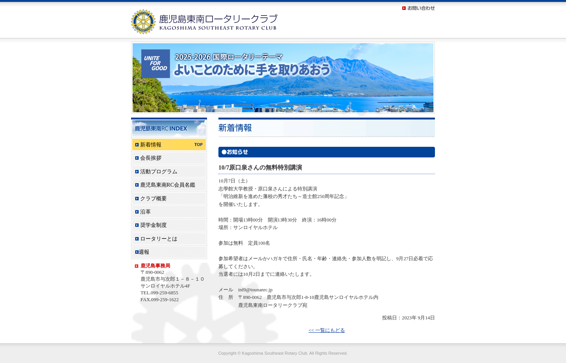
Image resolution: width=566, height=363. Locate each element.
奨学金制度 (151, 225)
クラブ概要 (151, 198)
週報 (142, 252)
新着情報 (169, 144)
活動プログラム (156, 171)
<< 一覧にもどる (326, 330)
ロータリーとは (156, 239)
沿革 (143, 212)
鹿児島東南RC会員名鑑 (165, 185)
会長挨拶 (148, 158)
